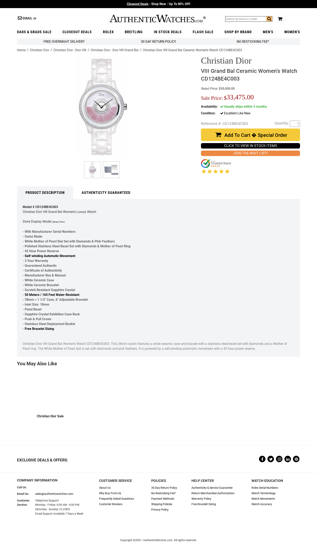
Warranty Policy (201, 498)
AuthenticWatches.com (157, 18)
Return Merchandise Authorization (213, 493)
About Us (105, 488)
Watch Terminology (263, 493)
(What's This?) (58, 222)
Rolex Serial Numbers (264, 488)
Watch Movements (263, 498)
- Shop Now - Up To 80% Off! (158, 4)
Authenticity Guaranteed (106, 193)
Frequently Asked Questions (116, 498)
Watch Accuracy (261, 504)
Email (27, 18)
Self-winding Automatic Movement (50, 256)
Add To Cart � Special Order (255, 135)
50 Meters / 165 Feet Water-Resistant (52, 295)
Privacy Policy (160, 509)
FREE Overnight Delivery (64, 42)
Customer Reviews (110, 504)
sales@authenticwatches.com (54, 494)
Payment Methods (162, 498)
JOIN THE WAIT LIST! (250, 153)
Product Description (45, 193)
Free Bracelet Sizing (39, 329)
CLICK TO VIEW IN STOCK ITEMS (250, 146)
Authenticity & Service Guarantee (211, 488)
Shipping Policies (161, 504)
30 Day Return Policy (164, 488)
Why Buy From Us (110, 493)
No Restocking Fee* (253, 42)
